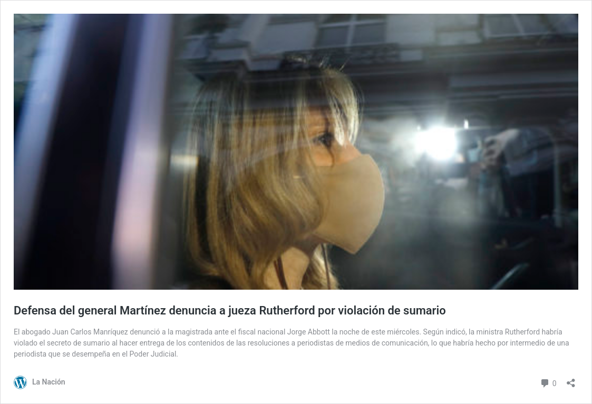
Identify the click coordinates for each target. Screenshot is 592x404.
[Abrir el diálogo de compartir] (571, 379)
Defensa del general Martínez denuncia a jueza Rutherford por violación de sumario (230, 310)
